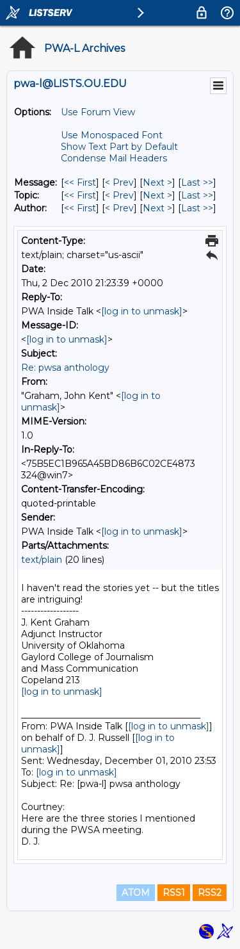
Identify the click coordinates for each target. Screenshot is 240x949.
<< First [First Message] (80, 182)
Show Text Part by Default (119, 146)
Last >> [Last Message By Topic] (197, 195)
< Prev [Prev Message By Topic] (119, 195)
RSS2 (209, 892)
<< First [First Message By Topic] (80, 195)
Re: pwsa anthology (65, 367)
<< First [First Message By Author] (80, 208)
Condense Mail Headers (114, 158)
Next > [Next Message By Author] (157, 208)
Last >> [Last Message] (197, 182)
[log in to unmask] (141, 311)
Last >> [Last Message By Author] (197, 208)
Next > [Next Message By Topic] (157, 195)
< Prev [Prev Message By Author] (119, 208)
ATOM (136, 892)
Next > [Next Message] (157, 182)
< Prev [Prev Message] (119, 182)
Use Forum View (98, 112)
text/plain (41, 559)
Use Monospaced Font (112, 135)
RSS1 (174, 892)
